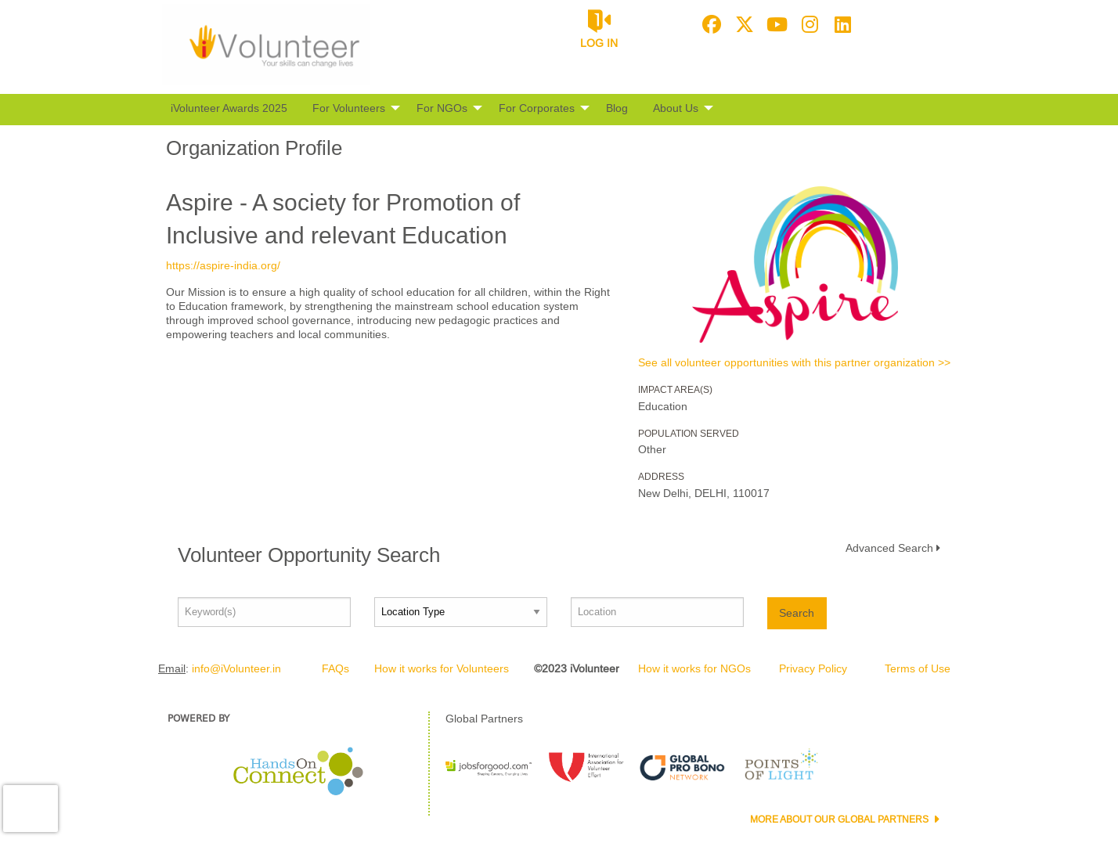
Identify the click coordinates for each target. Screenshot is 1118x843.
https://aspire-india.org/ (223, 265)
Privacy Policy (813, 668)
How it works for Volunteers (441, 668)
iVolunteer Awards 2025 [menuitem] (229, 108)
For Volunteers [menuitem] (348, 108)
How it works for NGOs (694, 668)
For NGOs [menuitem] (442, 108)
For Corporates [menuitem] (537, 108)
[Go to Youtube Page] (775, 24)
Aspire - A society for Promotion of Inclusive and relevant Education (343, 218)
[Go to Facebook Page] (709, 24)
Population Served (688, 433)
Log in (599, 43)
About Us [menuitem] (675, 108)
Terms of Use (917, 668)
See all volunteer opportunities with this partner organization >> (794, 362)
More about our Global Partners (840, 819)
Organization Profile (254, 148)
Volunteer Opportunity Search (309, 555)
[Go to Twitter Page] (742, 24)
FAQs (335, 668)
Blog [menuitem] (617, 108)
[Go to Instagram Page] (807, 24)
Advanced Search (889, 548)
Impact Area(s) (675, 389)
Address (661, 476)
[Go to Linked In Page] (840, 24)
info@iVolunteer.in (236, 668)
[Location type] (460, 612)
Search (796, 613)
